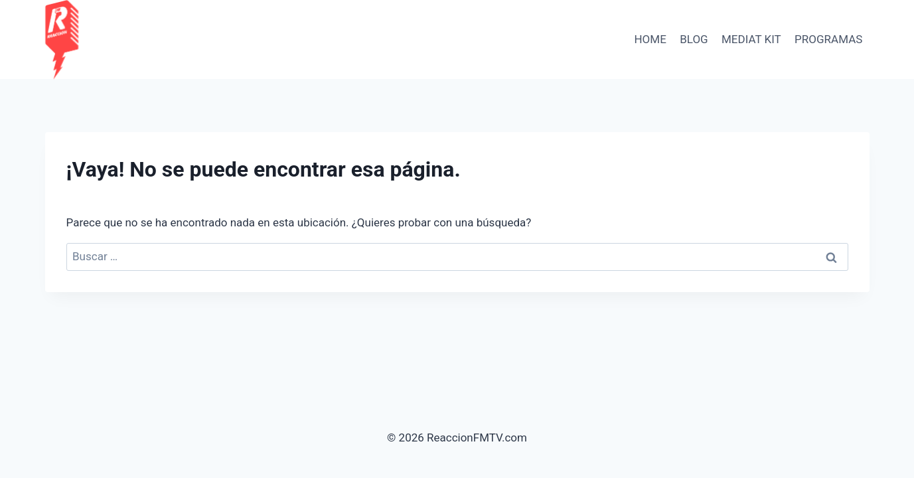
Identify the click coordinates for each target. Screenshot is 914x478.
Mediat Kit (751, 39)
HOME (650, 39)
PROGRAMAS (828, 39)
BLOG (694, 39)
